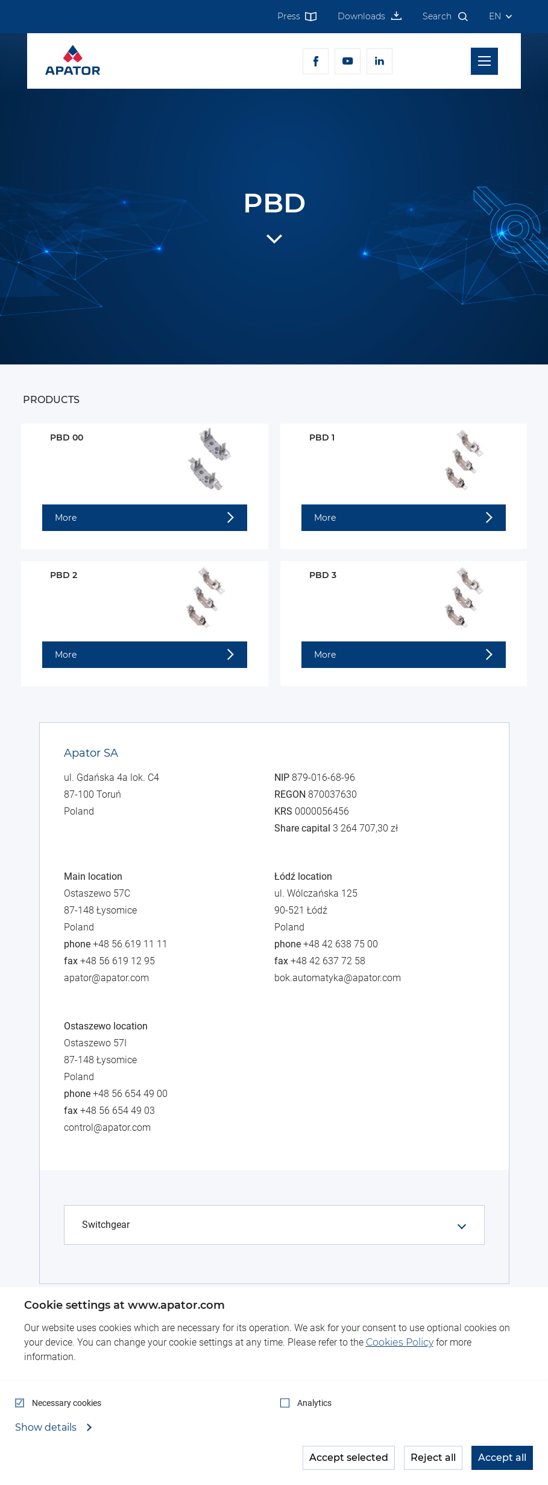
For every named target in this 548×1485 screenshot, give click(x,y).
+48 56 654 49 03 (117, 1110)
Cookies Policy (399, 1342)
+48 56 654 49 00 (130, 1093)
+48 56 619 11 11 (130, 944)
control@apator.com (107, 1127)
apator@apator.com (106, 978)
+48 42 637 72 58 (328, 961)
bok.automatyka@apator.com (337, 978)
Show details (47, 1427)
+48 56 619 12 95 (117, 961)
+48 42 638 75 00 (340, 944)
